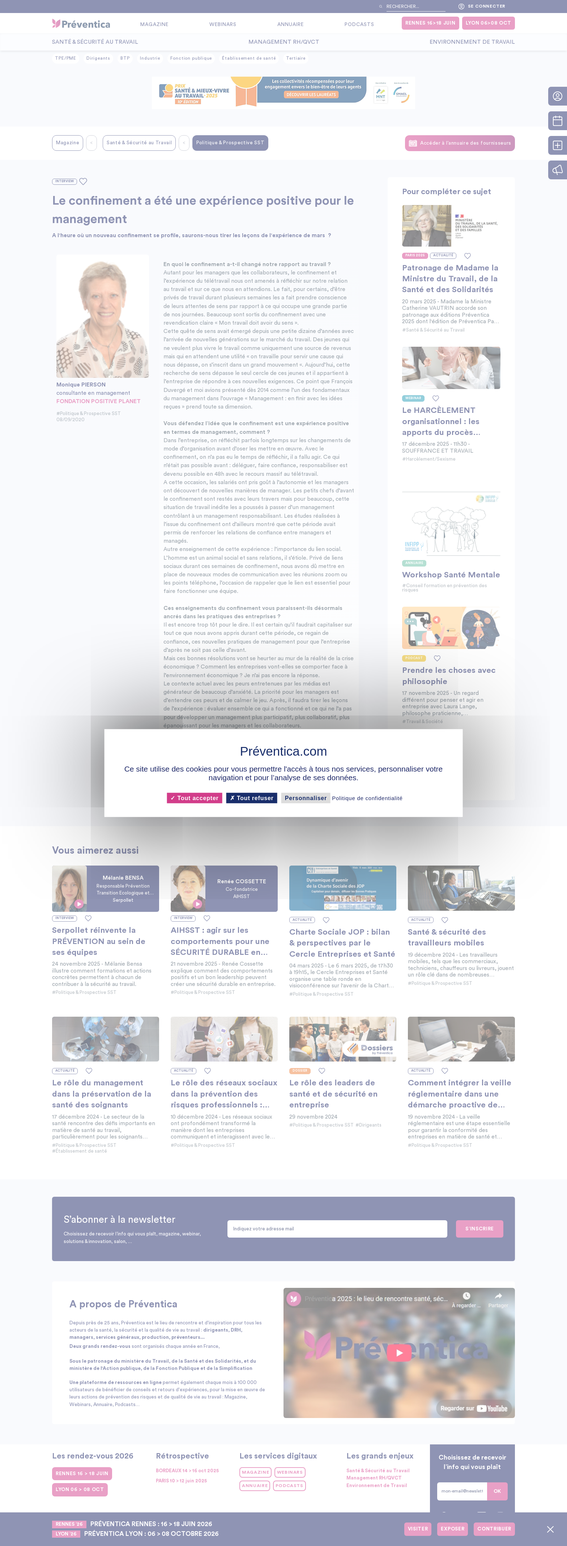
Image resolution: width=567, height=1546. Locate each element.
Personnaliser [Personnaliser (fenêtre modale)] (306, 798)
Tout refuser (252, 798)
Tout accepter (194, 798)
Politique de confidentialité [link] (367, 798)
